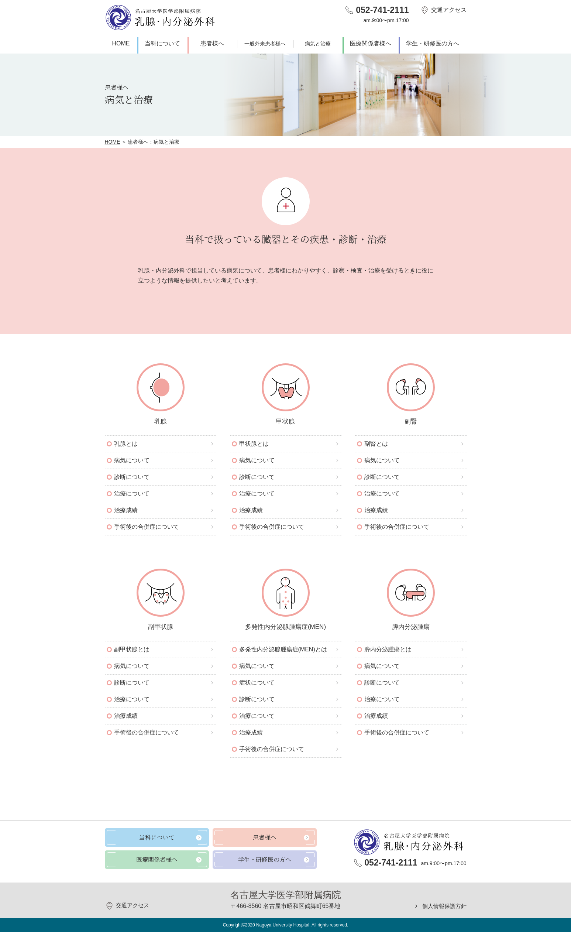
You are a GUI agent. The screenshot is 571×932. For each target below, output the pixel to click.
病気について (131, 460)
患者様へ (212, 43)
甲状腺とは (254, 444)
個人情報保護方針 (443, 906)
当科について (162, 43)
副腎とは (376, 444)
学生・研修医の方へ (432, 43)
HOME (121, 43)
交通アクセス (449, 10)
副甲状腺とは (131, 649)
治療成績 (126, 510)
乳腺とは (126, 444)
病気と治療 (318, 44)
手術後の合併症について (146, 527)
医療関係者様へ (370, 43)
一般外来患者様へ (265, 44)
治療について (131, 493)
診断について (131, 477)
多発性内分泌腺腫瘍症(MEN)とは (283, 649)
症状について (257, 682)
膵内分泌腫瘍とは (388, 649)
